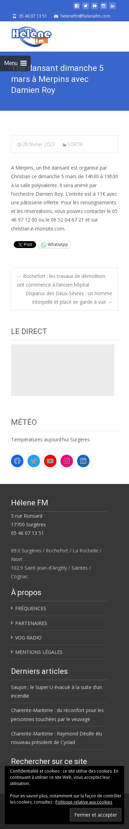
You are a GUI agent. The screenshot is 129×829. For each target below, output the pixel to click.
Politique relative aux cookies (83, 802)
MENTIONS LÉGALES (39, 652)
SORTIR (75, 144)
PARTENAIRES (31, 623)
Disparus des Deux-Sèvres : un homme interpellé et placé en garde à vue (68, 297)
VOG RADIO (28, 637)
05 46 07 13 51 (27, 533)
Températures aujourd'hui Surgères (50, 439)
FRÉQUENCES (30, 608)
